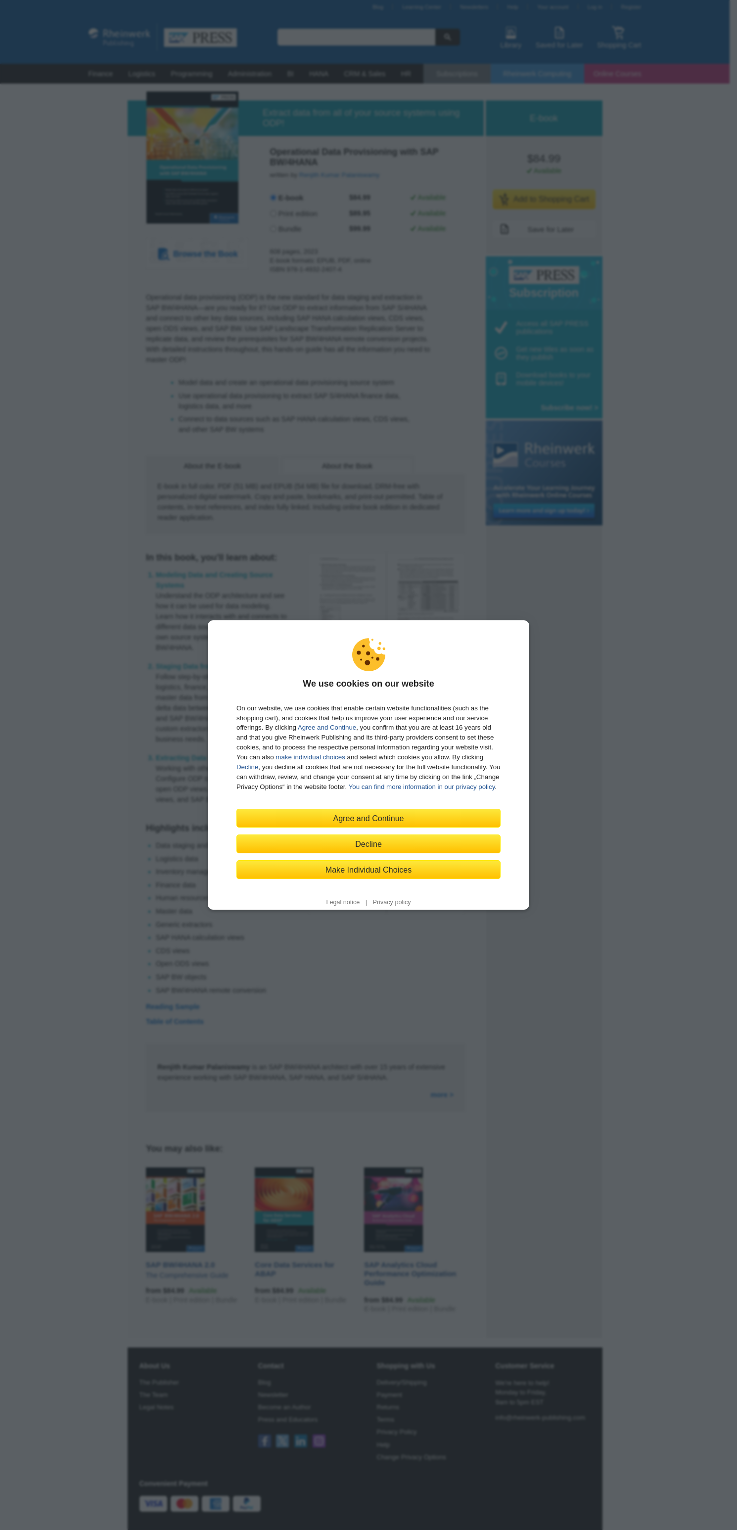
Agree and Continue (327, 727)
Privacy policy (392, 902)
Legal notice (343, 902)
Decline (247, 767)
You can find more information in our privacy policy (422, 786)
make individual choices (310, 757)
